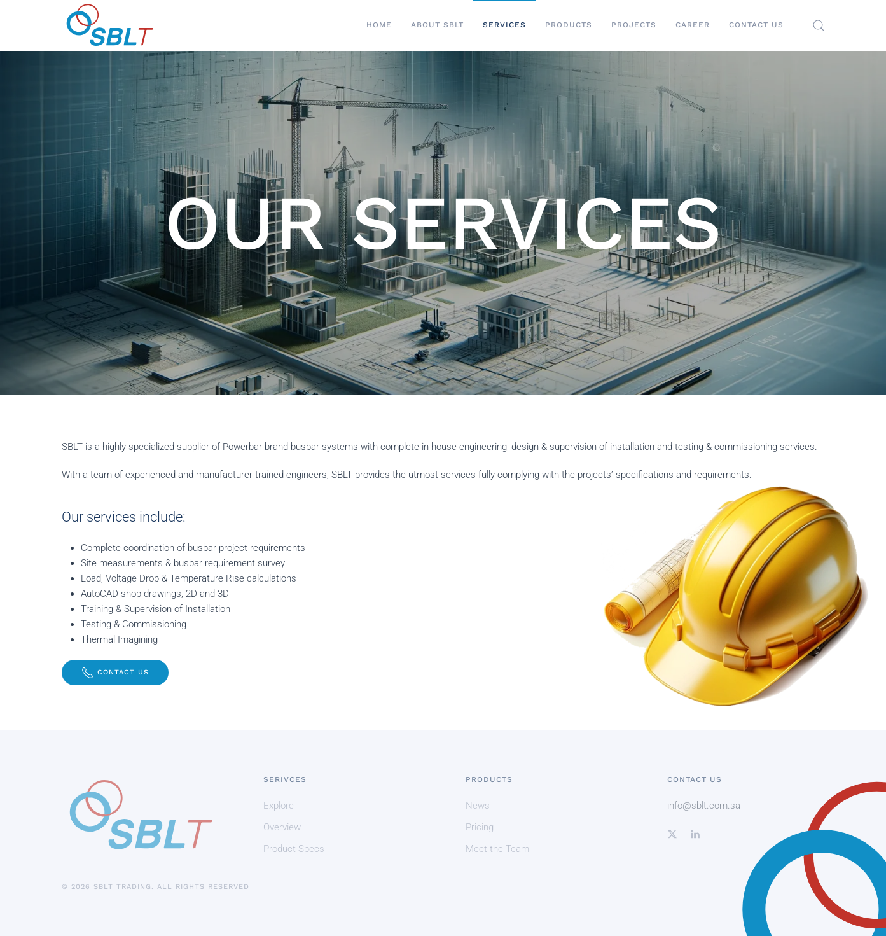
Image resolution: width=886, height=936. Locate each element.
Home (379, 24)
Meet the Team (497, 849)
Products (568, 24)
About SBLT (437, 24)
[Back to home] (109, 25)
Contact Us (756, 24)
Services (504, 24)
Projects (633, 24)
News (478, 805)
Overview (282, 827)
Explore (278, 805)
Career (692, 24)
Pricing (480, 827)
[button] (818, 25)
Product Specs (293, 849)
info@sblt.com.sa (703, 805)
